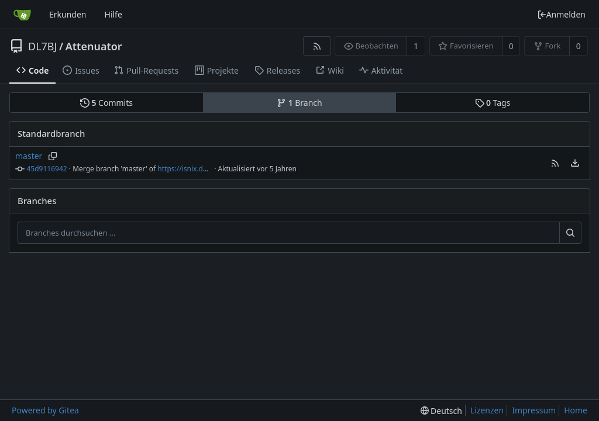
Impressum (534, 410)
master (28, 155)
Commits (106, 102)
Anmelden (561, 14)
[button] (555, 163)
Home (575, 410)
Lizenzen (487, 410)
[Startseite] (22, 14)
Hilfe (113, 14)
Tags (493, 102)
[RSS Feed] (317, 46)
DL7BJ (42, 46)
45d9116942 (47, 169)
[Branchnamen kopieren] (52, 156)
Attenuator (94, 46)
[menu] (575, 163)
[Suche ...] (570, 233)
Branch (299, 102)
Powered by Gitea (45, 410)
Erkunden (68, 14)
